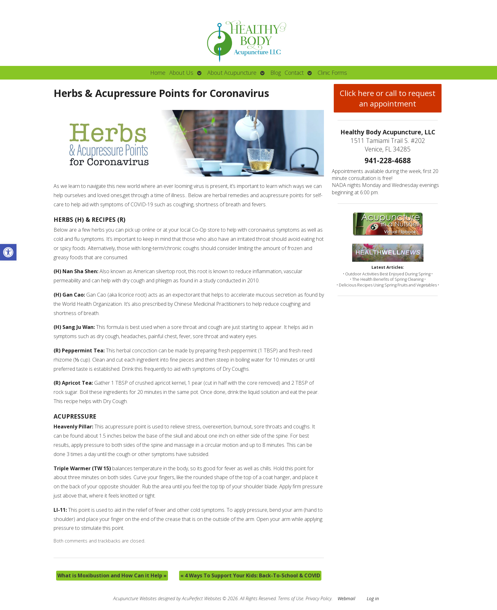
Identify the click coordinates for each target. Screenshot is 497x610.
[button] (8, 252)
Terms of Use (290, 598)
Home (157, 72)
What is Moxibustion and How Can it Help (112, 575)
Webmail (346, 598)
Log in (373, 598)
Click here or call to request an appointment (388, 98)
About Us (181, 72)
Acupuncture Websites (135, 598)
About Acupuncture (231, 72)
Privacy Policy (319, 598)
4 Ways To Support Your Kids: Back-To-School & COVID (250, 575)
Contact (294, 72)
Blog (275, 72)
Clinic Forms (332, 72)
